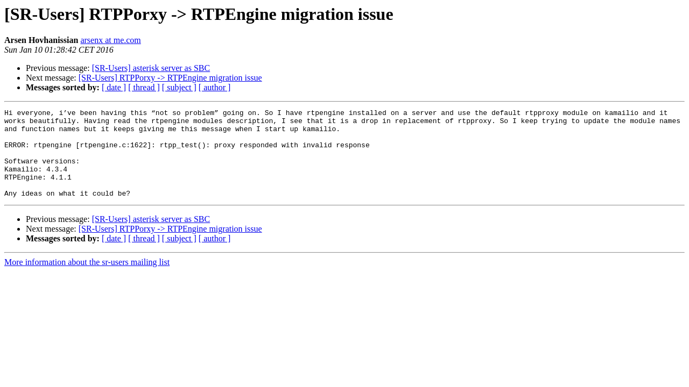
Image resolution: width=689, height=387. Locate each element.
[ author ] (215, 87)
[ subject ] (179, 87)
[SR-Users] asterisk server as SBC (151, 68)
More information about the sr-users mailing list (87, 279)
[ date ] (114, 87)
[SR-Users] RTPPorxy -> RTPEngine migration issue (170, 77)
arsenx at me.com (110, 40)
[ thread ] (144, 87)
